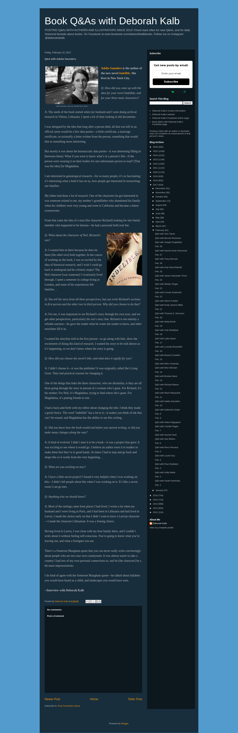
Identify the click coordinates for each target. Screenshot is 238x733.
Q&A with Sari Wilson (165, 439)
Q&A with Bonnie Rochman (168, 238)
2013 (155, 508)
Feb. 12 (158, 388)
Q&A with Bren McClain (166, 367)
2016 (155, 495)
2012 (155, 512)
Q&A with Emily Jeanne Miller (169, 305)
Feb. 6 (158, 443)
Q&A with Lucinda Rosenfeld (168, 347)
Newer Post (52, 699)
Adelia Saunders (111, 68)
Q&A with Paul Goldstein (166, 464)
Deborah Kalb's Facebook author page (170, 118)
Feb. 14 (158, 372)
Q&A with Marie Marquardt (167, 393)
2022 (155, 164)
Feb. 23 (158, 288)
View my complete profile (161, 527)
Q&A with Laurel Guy (165, 455)
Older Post (135, 699)
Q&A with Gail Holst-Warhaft (168, 267)
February (160, 230)
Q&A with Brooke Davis (166, 376)
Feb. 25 (158, 271)
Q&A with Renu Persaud (166, 447)
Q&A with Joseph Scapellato (168, 242)
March (159, 226)
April (158, 221)
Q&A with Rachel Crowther (167, 355)
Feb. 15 (158, 359)
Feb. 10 (158, 405)
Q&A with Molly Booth (165, 321)
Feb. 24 (158, 280)
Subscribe (171, 81)
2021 (155, 168)
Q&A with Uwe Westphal (166, 330)
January (160, 490)
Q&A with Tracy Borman (166, 259)
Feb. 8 (158, 418)
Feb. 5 (158, 451)
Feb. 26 (158, 263)
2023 (155, 159)
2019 (155, 176)
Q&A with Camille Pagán (166, 426)
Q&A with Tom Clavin (165, 234)
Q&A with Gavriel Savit (166, 435)
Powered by (171, 91)
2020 (155, 172)
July (158, 209)
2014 (155, 504)
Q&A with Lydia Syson (165, 338)
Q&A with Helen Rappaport (167, 422)
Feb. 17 (158, 342)
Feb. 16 (158, 351)
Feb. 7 (158, 430)
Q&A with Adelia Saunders (167, 401)
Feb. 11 (158, 397)
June (158, 213)
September (161, 201)
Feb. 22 (158, 296)
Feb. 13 (158, 380)
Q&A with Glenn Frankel (166, 301)
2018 (155, 180)
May (158, 217)
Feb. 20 (158, 317)
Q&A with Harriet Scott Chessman (171, 250)
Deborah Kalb (160, 523)
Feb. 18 (158, 334)
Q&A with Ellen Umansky (167, 363)
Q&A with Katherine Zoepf (167, 409)
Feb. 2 (158, 476)
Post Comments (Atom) (69, 706)
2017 (155, 184)
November (161, 192)
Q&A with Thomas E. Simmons (169, 313)
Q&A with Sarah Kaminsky (167, 480)
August (159, 205)
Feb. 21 (158, 309)
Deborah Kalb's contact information (169, 111)
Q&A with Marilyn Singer (166, 284)
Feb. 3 (158, 468)
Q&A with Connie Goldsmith (168, 292)
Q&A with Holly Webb (165, 472)
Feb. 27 (158, 255)
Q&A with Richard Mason (167, 384)
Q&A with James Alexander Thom (171, 276)
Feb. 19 (158, 326)
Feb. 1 (158, 485)
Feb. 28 (158, 246)
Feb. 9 (158, 414)
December (161, 188)
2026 (155, 147)
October (160, 196)
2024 (155, 155)
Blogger (124, 723)
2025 (155, 151)
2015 (155, 499)
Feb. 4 (158, 460)
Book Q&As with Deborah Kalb (112, 20)
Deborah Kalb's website (163, 114)
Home (94, 699)
